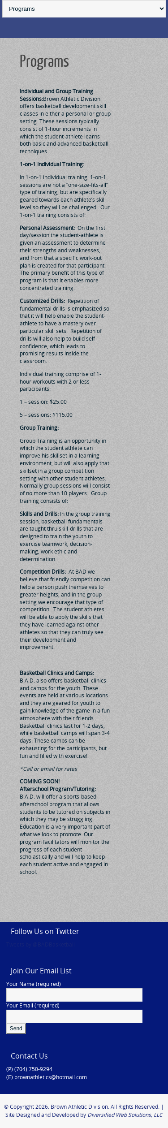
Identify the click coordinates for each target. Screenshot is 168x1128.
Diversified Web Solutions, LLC (125, 1115)
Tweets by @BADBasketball (40, 944)
